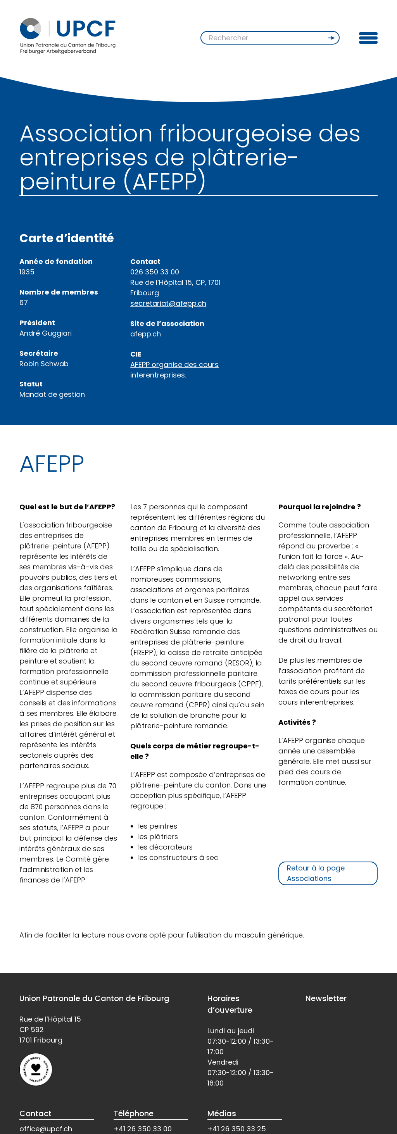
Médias (221, 1113)
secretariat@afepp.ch (168, 303)
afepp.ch (145, 334)
